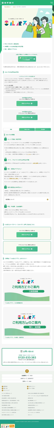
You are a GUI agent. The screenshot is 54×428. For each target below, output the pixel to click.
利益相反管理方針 (31, 407)
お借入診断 (35, 163)
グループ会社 (31, 388)
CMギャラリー (31, 386)
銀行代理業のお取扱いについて (8, 414)
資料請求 (4, 386)
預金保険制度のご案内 (6, 405)
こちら (29, 154)
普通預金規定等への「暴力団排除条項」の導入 (10, 400)
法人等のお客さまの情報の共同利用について (36, 402)
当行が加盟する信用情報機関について (9, 407)
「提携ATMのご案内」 (13, 178)
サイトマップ (5, 390)
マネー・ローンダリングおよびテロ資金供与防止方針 (38, 395)
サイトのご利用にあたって (7, 393)
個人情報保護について (32, 400)
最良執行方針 (30, 398)
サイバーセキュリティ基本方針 (34, 412)
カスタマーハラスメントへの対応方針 (9, 412)
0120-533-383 (27, 358)
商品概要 (43, 129)
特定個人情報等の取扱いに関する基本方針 (10, 402)
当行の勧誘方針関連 (5, 395)
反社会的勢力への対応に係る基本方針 (9, 398)
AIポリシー (30, 414)
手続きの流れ (27, 129)
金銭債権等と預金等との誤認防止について (36, 410)
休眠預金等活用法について (33, 405)
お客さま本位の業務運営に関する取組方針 (36, 393)
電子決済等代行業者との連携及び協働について (10, 410)
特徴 (11, 129)
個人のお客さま (7, 6)
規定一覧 (4, 388)
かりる (14, 6)
